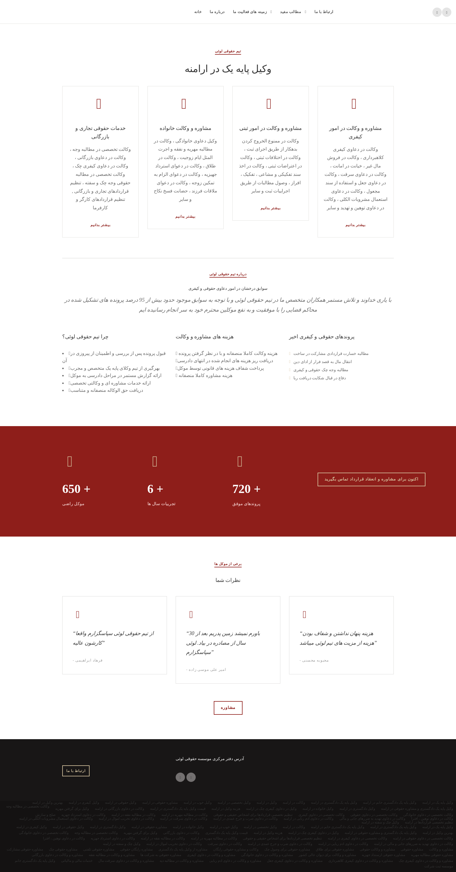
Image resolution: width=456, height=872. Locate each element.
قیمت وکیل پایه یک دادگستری (226, 833)
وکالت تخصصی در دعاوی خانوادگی (44, 833)
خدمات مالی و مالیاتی (76, 861)
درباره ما (217, 12)
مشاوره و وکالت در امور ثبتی (270, 128)
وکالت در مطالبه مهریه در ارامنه (214, 838)
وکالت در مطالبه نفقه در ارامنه (163, 838)
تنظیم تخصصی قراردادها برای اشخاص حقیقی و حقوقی (282, 838)
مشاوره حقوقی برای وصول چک (287, 849)
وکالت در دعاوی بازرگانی (181, 833)
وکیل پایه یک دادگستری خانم (35, 861)
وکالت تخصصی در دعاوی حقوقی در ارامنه (423, 838)
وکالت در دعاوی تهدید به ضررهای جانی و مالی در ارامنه (413, 844)
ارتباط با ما (324, 12)
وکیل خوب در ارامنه (224, 827)
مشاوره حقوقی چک (63, 849)
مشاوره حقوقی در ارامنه (149, 827)
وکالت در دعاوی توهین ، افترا (64, 838)
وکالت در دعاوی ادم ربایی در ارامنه (343, 844)
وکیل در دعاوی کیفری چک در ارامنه (313, 833)
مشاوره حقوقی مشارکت (25, 849)
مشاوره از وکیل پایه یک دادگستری (182, 849)
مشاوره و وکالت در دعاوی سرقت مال (126, 861)
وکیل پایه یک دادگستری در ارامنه (393, 827)
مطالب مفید (290, 12)
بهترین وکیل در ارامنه (438, 833)
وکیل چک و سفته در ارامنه (121, 844)
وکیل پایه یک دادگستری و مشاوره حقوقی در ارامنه (381, 833)
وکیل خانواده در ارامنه (188, 827)
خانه (198, 12)
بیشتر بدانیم (100, 225)
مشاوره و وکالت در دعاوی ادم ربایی (235, 861)
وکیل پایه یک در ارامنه (437, 827)
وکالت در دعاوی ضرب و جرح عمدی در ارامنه (280, 844)
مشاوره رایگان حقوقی (136, 849)
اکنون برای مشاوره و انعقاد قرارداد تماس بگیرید (372, 479)
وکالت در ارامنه (294, 827)
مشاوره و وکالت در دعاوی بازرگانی (57, 855)
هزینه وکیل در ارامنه (268, 833)
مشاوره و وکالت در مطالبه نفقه (112, 855)
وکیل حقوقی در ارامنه (68, 827)
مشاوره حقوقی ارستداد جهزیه (383, 855)
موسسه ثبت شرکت (438, 866)
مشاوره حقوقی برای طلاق (335, 849)
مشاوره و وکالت (441, 849)
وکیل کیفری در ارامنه (31, 827)
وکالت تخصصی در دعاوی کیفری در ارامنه (357, 838)
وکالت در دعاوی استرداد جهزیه (113, 838)
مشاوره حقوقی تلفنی (98, 849)
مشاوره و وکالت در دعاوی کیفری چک (426, 861)
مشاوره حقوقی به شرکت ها (160, 855)
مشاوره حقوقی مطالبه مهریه (432, 855)
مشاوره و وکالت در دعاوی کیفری (211, 855)
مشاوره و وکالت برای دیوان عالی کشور (327, 855)
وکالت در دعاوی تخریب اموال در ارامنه (174, 844)
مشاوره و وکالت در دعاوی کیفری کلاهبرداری (360, 861)
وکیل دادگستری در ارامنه (108, 827)
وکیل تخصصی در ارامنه (260, 827)
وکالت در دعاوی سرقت (225, 844)
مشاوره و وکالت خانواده (186, 128)
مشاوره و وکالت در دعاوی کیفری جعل (295, 861)
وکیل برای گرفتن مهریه (140, 833)
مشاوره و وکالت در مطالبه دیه (182, 861)
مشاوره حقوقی (412, 849)
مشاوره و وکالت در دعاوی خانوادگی (267, 855)
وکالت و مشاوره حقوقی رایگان (236, 849)
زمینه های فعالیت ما (250, 12)
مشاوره (228, 707)
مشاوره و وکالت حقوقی (377, 849)
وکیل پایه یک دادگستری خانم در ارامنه (337, 827)
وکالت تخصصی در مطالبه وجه (96, 833)
